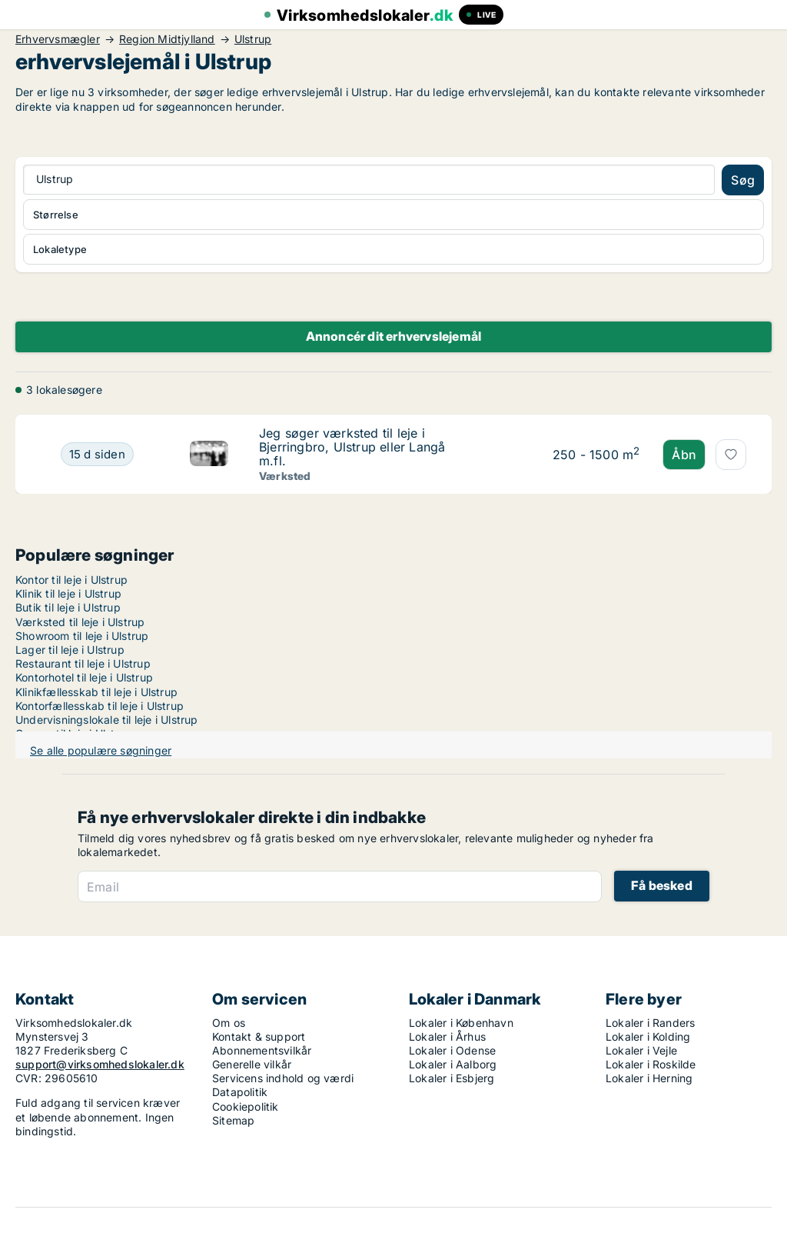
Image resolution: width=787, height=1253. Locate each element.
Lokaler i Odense (452, 1050)
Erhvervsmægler (57, 39)
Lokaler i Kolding (648, 1036)
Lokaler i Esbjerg (451, 1078)
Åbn (684, 454)
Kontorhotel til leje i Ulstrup (84, 677)
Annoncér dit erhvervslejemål (394, 336)
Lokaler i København (461, 1022)
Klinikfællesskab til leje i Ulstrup (96, 691)
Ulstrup (252, 39)
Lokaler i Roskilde (651, 1064)
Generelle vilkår (251, 1064)
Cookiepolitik (245, 1106)
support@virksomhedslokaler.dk (99, 1064)
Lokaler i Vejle (641, 1050)
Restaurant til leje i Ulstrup (83, 663)
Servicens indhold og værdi (283, 1078)
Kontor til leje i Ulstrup (71, 579)
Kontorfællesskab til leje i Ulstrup (99, 705)
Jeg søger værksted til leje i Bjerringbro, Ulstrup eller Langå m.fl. (352, 446)
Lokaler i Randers (650, 1022)
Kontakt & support (258, 1036)
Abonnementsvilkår (261, 1050)
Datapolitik (239, 1091)
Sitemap (233, 1120)
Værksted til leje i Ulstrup (79, 621)
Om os (228, 1022)
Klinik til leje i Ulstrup (68, 593)
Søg (743, 180)
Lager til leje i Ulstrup (70, 649)
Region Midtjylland (167, 39)
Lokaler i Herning (649, 1078)
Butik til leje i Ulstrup (68, 607)
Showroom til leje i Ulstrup (81, 635)
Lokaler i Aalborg (452, 1064)
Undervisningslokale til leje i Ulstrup (106, 719)
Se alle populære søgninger (100, 750)
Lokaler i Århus (447, 1036)
